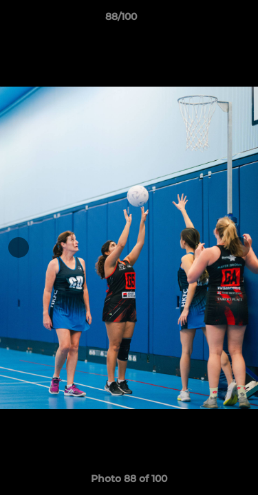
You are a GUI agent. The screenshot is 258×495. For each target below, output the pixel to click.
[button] (208, 20)
